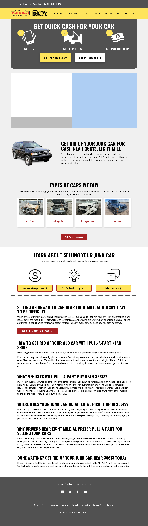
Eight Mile (80, 484)
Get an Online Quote (90, 58)
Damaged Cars (87, 221)
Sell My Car (85, 505)
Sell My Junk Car (74, 13)
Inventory (98, 13)
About (126, 13)
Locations (60, 484)
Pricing (44, 505)
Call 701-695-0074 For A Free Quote (37, 330)
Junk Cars (30, 221)
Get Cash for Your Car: (40, 4)
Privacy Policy (98, 505)
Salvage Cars (59, 221)
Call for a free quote (74, 237)
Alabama (70, 484)
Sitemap (110, 505)
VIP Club (108, 13)
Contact (75, 505)
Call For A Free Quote (55, 58)
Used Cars (87, 13)
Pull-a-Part (30, 13)
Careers (118, 13)
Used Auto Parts (58, 13)
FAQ (133, 13)
